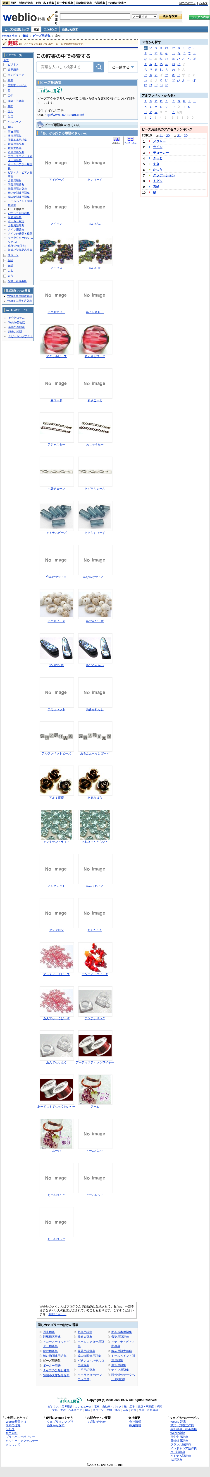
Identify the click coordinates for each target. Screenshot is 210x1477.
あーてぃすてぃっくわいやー (56, 1106)
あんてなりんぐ (56, 1062)
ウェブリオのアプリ (60, 1421)
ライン (157, 147)
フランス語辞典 (180, 1444)
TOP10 (147, 135)
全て (6, 60)
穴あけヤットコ (56, 577)
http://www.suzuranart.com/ (64, 115)
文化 (10, 111)
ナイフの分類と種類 (56, 1370)
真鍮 (156, 186)
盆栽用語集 (50, 1351)
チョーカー (161, 152)
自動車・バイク (17, 85)
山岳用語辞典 (86, 1370)
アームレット (95, 1195)
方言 (10, 276)
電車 (10, 80)
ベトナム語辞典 (180, 1456)
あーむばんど (56, 1195)
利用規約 (11, 1433)
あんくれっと (95, 886)
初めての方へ (187, 3)
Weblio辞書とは (16, 1421)
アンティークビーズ (56, 974)
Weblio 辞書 (10, 36)
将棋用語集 (85, 1332)
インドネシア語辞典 (183, 1448)
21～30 (182, 135)
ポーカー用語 (52, 1365)
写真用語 (49, 1332)
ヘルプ (203, 3)
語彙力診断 (15, 331)
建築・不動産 (16, 101)
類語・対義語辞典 (22, 3)
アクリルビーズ (56, 356)
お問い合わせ (57, 1314)
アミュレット (56, 709)
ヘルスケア (14, 121)
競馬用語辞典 (52, 1336)
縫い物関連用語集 (55, 1355)
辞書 (6, 3)
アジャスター (56, 444)
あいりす (95, 268)
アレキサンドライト (56, 841)
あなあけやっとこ (95, 577)
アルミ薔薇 (56, 797)
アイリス (56, 268)
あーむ (56, 1150)
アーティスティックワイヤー (95, 1062)
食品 (10, 265)
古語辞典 (99, 3)
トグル (157, 181)
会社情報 (135, 1421)
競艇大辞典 (85, 1336)
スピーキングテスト (20, 336)
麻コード (56, 400)
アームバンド (95, 1150)
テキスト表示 (130, 143)
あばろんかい (95, 665)
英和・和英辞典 (44, 3)
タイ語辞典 (177, 1452)
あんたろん (95, 930)
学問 (10, 106)
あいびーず (95, 179)
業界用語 (13, 69)
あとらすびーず (95, 532)
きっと (157, 158)
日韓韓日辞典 (84, 3)
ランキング (50, 29)
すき (156, 164)
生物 (10, 260)
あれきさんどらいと (95, 841)
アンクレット (56, 886)
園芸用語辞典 (86, 1351)
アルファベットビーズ (56, 753)
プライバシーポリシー (20, 1437)
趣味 (25, 36)
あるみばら (95, 797)
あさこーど (95, 400)
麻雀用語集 (118, 1365)
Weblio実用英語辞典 (19, 300)
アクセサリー (56, 312)
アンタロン (56, 930)
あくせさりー (95, 312)
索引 (36, 29)
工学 (10, 95)
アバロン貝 (56, 665)
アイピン (56, 223)
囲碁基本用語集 (121, 1332)
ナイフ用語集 (120, 1370)
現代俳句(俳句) (17, 245)
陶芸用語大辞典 (121, 1351)
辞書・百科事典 (17, 281)
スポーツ (13, 255)
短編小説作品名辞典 (56, 1375)
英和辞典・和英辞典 (183, 1429)
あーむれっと (56, 1239)
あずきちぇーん (95, 488)
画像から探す (70, 29)
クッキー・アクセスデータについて (22, 1442)
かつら (157, 169)
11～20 (164, 135)
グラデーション (164, 175)
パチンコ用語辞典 (19, 213)
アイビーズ (56, 179)
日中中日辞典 (65, 3)
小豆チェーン (56, 488)
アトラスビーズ (56, 532)
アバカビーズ (56, 621)
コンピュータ (16, 75)
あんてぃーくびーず (56, 1018)
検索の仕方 (13, 1425)
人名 (10, 270)
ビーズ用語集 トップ (17, 29)
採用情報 (135, 1425)
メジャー (159, 141)
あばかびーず (95, 621)
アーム (95, 1106)
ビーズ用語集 (41, 36)
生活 (10, 116)
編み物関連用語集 (89, 1355)
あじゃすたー (95, 444)
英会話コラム (16, 317)
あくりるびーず (95, 356)
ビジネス (13, 64)
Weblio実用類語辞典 (19, 296)
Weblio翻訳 (177, 1433)
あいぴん (95, 223)
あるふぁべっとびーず (95, 753)
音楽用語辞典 (120, 1336)
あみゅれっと (95, 709)
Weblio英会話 (16, 322)
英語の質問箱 (16, 327)
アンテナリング (95, 1018)
